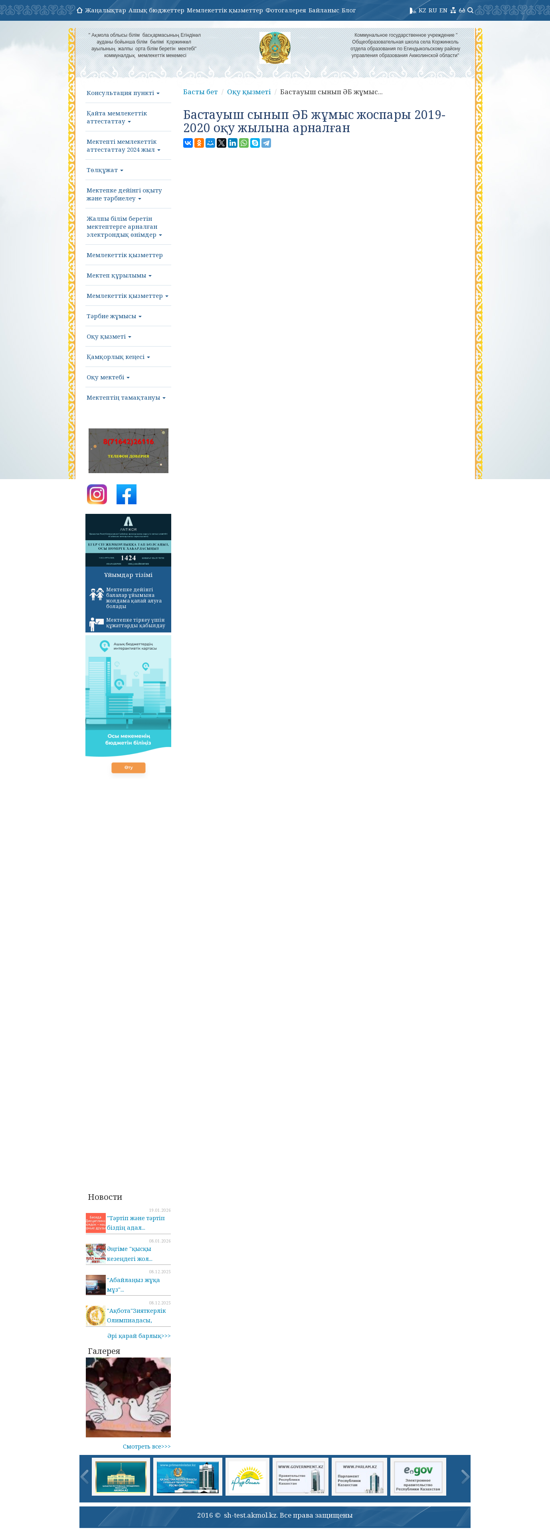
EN (443, 10)
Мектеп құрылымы (119, 275)
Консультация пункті (123, 93)
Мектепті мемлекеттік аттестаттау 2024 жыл (123, 145)
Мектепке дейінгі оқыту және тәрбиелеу (124, 194)
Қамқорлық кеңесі (118, 357)
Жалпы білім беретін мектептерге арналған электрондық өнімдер (124, 226)
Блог (349, 10)
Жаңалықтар (105, 10)
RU (433, 10)
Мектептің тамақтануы (126, 397)
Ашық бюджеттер (156, 10)
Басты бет (200, 91)
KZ (422, 10)
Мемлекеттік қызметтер (225, 10)
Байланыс (324, 10)
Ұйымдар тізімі (128, 575)
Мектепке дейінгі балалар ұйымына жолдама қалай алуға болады (125, 598)
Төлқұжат (105, 170)
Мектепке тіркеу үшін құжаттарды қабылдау (127, 624)
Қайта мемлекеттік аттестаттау (117, 117)
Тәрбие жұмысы (114, 316)
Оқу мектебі (108, 377)
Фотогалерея (285, 10)
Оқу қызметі (109, 336)
